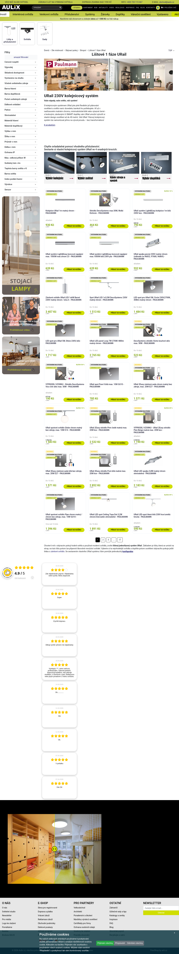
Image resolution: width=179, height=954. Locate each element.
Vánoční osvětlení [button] (141, 14)
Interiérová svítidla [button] (23, 14)
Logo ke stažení (9, 923)
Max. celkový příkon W (15, 158)
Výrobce (8, 184)
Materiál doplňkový (14, 126)
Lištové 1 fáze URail (97, 50)
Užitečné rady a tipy (117, 911)
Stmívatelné (10, 115)
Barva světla (10, 173)
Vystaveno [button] (162, 14)
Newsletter (6, 915)
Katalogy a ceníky (117, 915)
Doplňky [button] (120, 14)
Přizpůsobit (120, 943)
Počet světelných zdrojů (16, 99)
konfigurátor (127, 551)
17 (120, 540)
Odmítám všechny (135, 943)
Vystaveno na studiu (14, 78)
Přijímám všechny (105, 943)
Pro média (6, 919)
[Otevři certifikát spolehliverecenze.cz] (24, 568)
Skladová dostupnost (14, 72)
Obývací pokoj (71, 50)
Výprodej (9, 67)
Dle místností (57, 50)
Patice (7, 110)
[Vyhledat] (60, 8)
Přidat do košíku (74, 226)
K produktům (49, 125)
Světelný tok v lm (13, 163)
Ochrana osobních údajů (84, 927)
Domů (46, 50)
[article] (59, 574)
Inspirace (113, 919)
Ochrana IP (10, 152)
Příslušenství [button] (72, 14)
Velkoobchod (79, 908)
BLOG (143, 8)
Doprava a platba (45, 911)
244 (20, 578)
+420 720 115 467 (134, 2)
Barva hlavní (10, 88)
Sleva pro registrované (47, 908)
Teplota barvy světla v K (16, 168)
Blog (111, 927)
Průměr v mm (11, 142)
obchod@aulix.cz (166, 2)
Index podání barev (13, 179)
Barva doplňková (12, 94)
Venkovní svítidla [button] (49, 14)
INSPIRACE (130, 8)
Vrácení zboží (44, 915)
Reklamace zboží (45, 919)
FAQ (137, 8)
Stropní (83, 50)
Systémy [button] (90, 14)
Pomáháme (7, 927)
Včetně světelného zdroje (16, 83)
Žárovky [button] (105, 14)
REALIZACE (120, 8)
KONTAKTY (150, 8)
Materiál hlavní (11, 120)
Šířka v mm (10, 136)
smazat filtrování (21, 57)
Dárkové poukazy (45, 927)
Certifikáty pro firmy (82, 923)
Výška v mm (10, 131)
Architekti (78, 911)
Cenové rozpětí (12, 62)
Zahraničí (113, 908)
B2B (95, 8)
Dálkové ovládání (13, 104)
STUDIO (77, 8)
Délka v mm (10, 147)
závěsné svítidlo (57, 551)
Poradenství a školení (83, 915)
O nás (4, 908)
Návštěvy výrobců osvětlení (85, 919)
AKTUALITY (103, 8)
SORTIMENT (88, 8)
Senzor (8, 189)
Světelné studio (8, 911)
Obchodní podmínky (46, 923)
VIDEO (111, 8)
